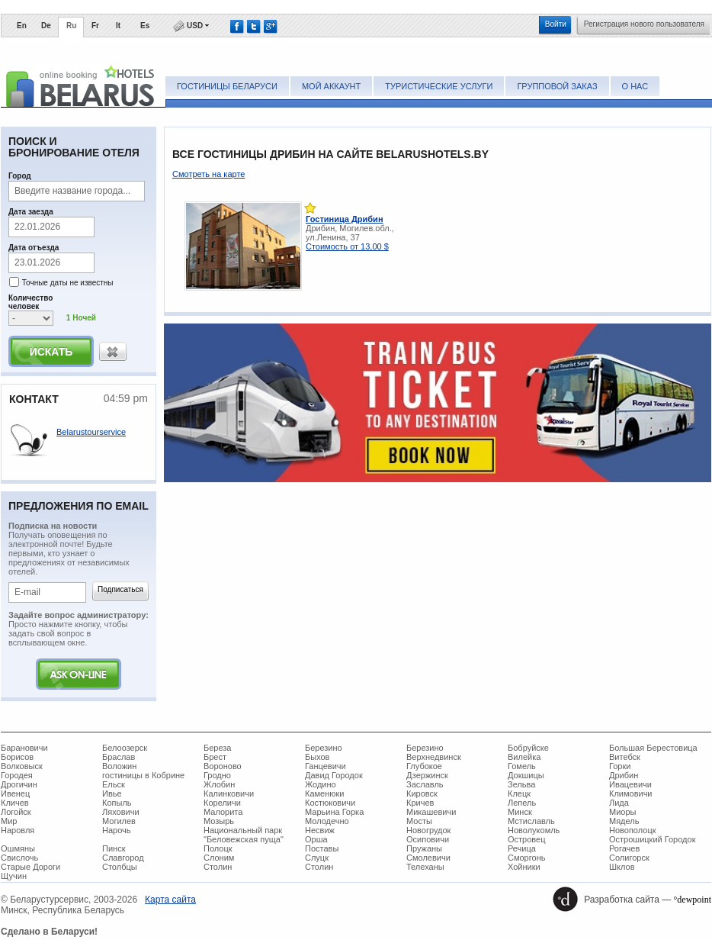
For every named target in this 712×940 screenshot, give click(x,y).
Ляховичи (121, 811)
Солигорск (629, 857)
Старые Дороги (30, 866)
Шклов (622, 866)
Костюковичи (330, 802)
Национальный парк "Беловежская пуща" (244, 835)
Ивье (112, 793)
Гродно (217, 775)
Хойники (524, 866)
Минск (520, 811)
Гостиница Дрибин (344, 219)
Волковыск (22, 766)
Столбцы (119, 866)
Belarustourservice (91, 431)
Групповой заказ (557, 86)
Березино (323, 747)
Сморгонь (526, 857)
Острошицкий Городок (652, 839)
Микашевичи (431, 811)
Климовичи (631, 793)
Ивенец (15, 793)
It (118, 25)
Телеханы (425, 866)
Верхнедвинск (433, 756)
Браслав (118, 756)
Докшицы (526, 775)
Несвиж (320, 830)
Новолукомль (534, 830)
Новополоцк (632, 830)
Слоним (219, 857)
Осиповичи (427, 839)
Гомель (522, 766)
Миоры (622, 811)
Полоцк (218, 848)
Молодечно (327, 821)
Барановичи (24, 747)
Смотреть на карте (208, 174)
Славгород (123, 857)
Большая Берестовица (653, 747)
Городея (17, 775)
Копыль (117, 802)
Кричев (420, 802)
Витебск (624, 756)
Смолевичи (428, 857)
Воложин (119, 766)
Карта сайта (170, 899)
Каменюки (325, 793)
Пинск (113, 848)
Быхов (317, 756)
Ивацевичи (630, 784)
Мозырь (219, 821)
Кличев (15, 802)
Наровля (17, 830)
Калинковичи (229, 793)
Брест (215, 756)
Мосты (419, 821)
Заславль (425, 784)
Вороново (223, 766)
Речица (522, 848)
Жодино (320, 784)
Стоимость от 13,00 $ (347, 246)
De (46, 25)
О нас (635, 86)
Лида (619, 802)
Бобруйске (528, 747)
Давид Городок (334, 775)
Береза (218, 747)
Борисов (17, 756)
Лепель (522, 802)
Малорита (223, 811)
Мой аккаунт (331, 86)
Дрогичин (19, 784)
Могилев (119, 821)
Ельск (113, 784)
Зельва (521, 784)
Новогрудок (428, 830)
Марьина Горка (334, 811)
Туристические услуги (438, 86)
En (22, 25)
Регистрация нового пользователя (644, 24)
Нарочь (116, 830)
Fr (95, 25)
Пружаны (424, 848)
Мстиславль (531, 821)
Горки (619, 766)
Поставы (321, 848)
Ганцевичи (325, 766)
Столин (218, 866)
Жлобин (219, 784)
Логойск (16, 811)
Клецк (519, 793)
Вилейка (524, 756)
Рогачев (624, 848)
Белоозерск (124, 747)
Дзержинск (427, 775)
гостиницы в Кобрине (143, 775)
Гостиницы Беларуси (227, 86)
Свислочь (19, 857)
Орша (316, 839)
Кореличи (222, 802)
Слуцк (317, 857)
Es (144, 25)
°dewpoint (692, 899)
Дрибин (623, 775)
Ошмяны (18, 848)
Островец (526, 839)
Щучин (14, 875)
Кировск (422, 793)
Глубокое (424, 766)
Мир (9, 821)
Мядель (624, 821)
